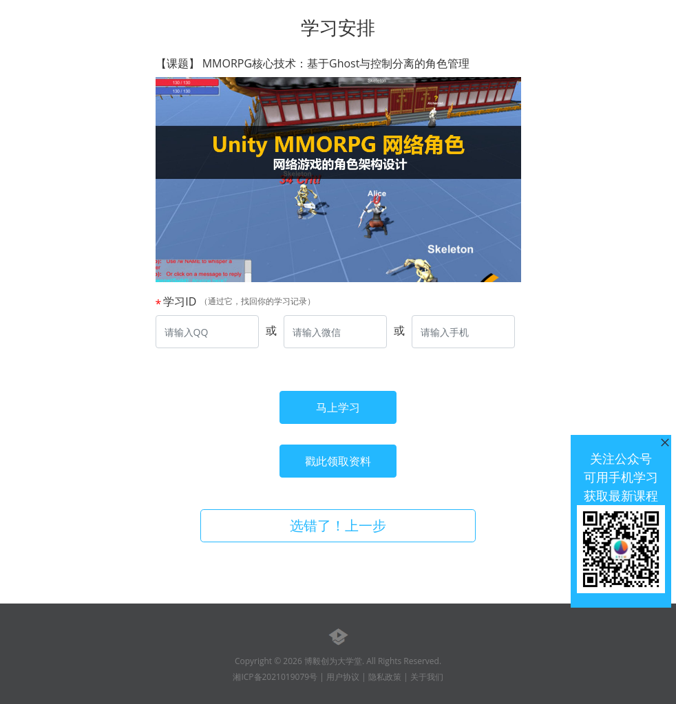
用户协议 (342, 677)
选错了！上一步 (338, 525)
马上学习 (338, 407)
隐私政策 (384, 677)
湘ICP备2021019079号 (275, 677)
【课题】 (313, 64)
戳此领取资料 (338, 461)
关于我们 (426, 677)
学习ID (179, 301)
